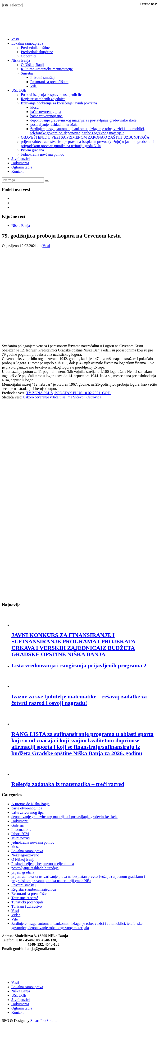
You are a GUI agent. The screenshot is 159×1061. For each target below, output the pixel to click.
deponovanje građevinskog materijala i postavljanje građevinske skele (83, 120)
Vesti (15, 39)
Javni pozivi (20, 159)
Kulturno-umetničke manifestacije (47, 69)
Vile (33, 86)
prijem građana (22, 872)
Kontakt (17, 171)
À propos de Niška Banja (30, 804)
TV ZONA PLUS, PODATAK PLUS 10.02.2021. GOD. (68, 393)
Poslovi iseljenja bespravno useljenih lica (52, 95)
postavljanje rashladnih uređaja (53, 124)
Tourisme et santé (24, 898)
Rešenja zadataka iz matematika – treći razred (67, 784)
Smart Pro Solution (44, 1021)
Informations (21, 829)
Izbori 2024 (20, 834)
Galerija (17, 825)
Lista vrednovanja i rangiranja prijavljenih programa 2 (78, 665)
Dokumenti (19, 821)
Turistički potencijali (27, 902)
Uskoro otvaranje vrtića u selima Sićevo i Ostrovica (62, 397)
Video (15, 915)
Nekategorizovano (25, 855)
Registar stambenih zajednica (43, 99)
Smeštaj (27, 73)
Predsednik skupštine (37, 52)
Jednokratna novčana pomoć (42, 154)
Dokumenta (20, 163)
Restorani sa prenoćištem (49, 82)
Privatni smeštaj (42, 77)
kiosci (34, 107)
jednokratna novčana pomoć (32, 842)
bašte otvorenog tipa (45, 112)
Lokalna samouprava (27, 43)
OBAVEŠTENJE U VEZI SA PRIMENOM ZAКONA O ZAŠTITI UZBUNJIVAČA (85, 137)
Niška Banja (20, 60)
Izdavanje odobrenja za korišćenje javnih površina (59, 103)
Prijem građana (32, 150)
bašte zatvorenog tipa (46, 116)
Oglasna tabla (21, 167)
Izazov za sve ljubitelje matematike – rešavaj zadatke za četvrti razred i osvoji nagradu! (79, 699)
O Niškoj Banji (32, 65)
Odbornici (28, 56)
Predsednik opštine (35, 48)
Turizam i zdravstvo (26, 906)
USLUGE (18, 90)
